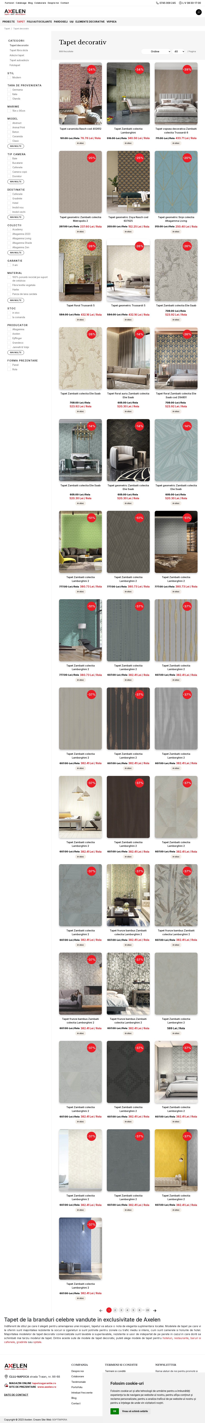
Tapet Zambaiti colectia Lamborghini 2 (80, 579)
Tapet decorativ (19, 45)
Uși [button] (71, 21)
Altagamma (18, 329)
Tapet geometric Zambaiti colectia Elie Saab (128, 487)
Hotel (15, 203)
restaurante (181, 1338)
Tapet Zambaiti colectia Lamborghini (128, 130)
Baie (14, 158)
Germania (17, 89)
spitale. (37, 1342)
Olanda (16, 98)
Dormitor (17, 176)
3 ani (15, 265)
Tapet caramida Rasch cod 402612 (80, 128)
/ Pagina (191, 51)
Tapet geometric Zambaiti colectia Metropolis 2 (80, 219)
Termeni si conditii (115, 1371)
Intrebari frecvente (82, 1392)
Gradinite (17, 198)
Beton (15, 131)
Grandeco (17, 342)
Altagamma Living (21, 238)
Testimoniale (78, 1381)
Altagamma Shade (22, 242)
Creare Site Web (50, 1419)
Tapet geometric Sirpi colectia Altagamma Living (176, 219)
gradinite (22, 1342)
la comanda (18, 317)
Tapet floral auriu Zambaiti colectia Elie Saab (128, 395)
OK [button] (114, 1411)
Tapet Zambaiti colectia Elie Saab (176, 305)
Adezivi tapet (17, 55)
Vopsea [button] (112, 21)
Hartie (15, 289)
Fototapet (15, 65)
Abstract (16, 123)
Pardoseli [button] (61, 21)
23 (147, 1310)
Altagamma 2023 (21, 233)
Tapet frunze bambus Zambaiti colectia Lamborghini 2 (128, 932)
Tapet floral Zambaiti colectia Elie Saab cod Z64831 (176, 395)
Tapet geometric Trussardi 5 (128, 305)
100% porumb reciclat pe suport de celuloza (30, 279)
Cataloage (21, 2)
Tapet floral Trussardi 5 (81, 305)
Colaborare (40, 2)
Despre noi (53, 2)
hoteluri (167, 1338)
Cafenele (17, 167)
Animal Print (18, 127)
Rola (14, 369)
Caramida (17, 136)
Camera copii (19, 171)
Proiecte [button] (8, 21)
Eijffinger (17, 338)
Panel (15, 364)
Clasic (15, 140)
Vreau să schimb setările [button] (135, 1411)
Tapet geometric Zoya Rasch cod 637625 (128, 219)
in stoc (16, 312)
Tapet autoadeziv (19, 60)
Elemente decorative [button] (90, 21)
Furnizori (9, 2)
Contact (65, 2)
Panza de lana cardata (24, 294)
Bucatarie (17, 162)
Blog (30, 2)
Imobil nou (18, 207)
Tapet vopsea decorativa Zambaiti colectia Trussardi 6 (176, 130)
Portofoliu (76, 1387)
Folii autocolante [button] (39, 21)
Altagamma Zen (20, 247)
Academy (17, 229)
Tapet (7, 28)
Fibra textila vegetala (23, 285)
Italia (14, 94)
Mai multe (15, 146)
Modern (16, 77)
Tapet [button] (21, 21)
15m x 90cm (18, 110)
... (143, 1309)
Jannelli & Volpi (20, 347)
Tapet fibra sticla (19, 50)
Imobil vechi (18, 211)
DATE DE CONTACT (16, 1394)
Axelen (16, 333)
